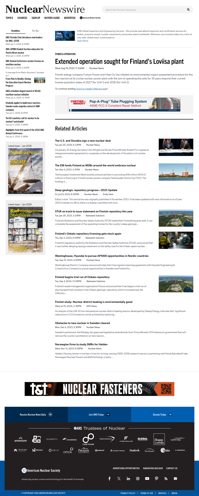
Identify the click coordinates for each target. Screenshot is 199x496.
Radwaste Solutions (95, 215)
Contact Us (171, 468)
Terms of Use (146, 493)
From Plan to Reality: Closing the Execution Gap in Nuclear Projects (18, 82)
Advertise (69, 17)
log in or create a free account (91, 88)
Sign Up (36, 17)
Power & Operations (65, 53)
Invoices (162, 493)
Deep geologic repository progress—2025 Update (86, 190)
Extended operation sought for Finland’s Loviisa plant (119, 61)
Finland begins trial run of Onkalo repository (82, 277)
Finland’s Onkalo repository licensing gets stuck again (88, 233)
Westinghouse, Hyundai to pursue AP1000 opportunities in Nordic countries (102, 255)
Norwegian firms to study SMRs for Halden (81, 344)
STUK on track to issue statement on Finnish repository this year (94, 211)
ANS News (91, 305)
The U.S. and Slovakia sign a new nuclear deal (83, 140)
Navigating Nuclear (153, 468)
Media (174, 493)
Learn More (82, 40)
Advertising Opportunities (126, 468)
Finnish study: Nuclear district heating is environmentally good (93, 301)
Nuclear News (96, 68)
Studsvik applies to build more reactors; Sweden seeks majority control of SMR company (23, 106)
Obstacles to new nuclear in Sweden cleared (82, 323)
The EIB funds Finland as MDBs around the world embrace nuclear (95, 165)
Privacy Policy (128, 493)
